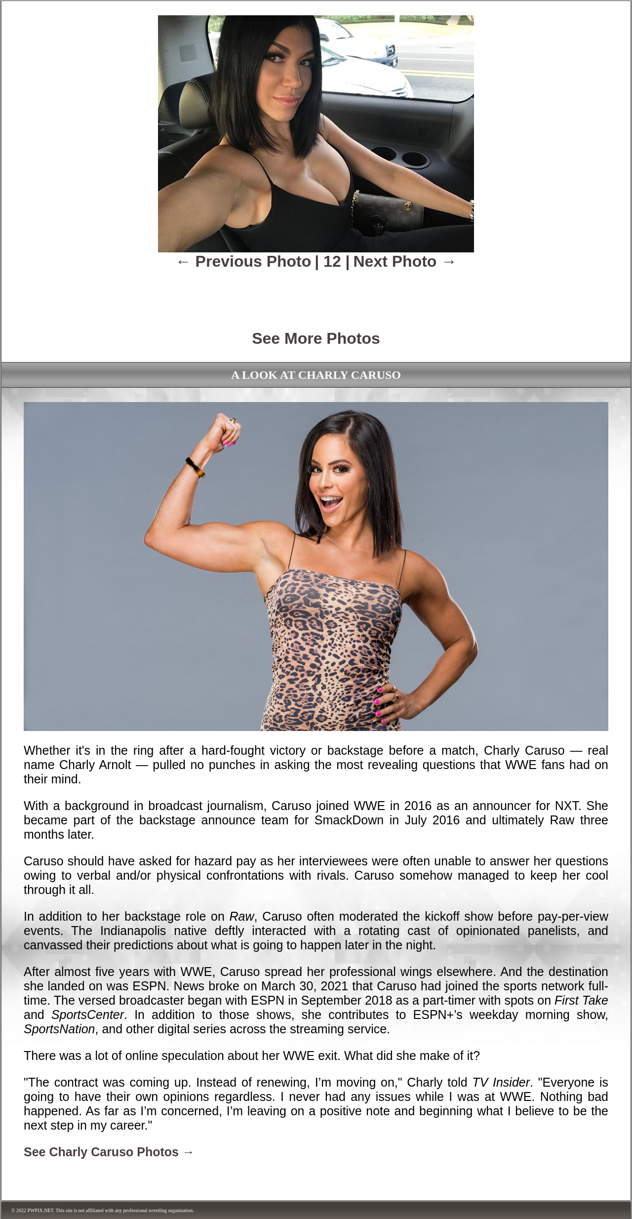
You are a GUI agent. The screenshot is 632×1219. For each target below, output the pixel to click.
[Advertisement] (316, 293)
